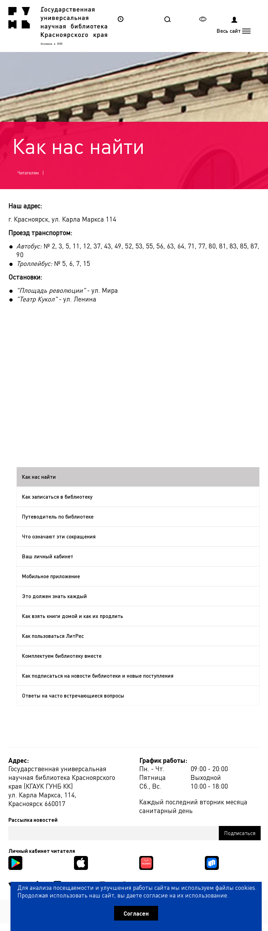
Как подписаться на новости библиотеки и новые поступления (97, 675)
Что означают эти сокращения (59, 536)
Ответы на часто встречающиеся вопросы (73, 695)
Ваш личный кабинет (47, 556)
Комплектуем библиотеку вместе (62, 655)
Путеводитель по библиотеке (58, 516)
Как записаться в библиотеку (57, 496)
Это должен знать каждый (54, 596)
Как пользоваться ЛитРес (53, 635)
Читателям (28, 173)
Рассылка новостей (33, 819)
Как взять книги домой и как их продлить (72, 615)
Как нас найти (39, 476)
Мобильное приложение (51, 576)
